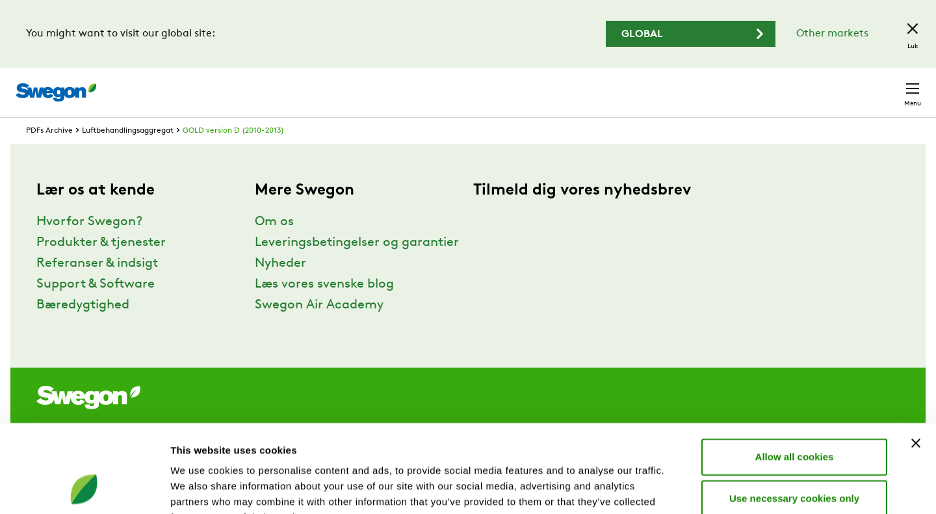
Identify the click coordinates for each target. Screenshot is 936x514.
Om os (274, 245)
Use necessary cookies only (794, 416)
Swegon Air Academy (319, 329)
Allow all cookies (794, 375)
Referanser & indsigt (97, 287)
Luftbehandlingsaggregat (128, 155)
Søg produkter (578, 85)
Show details (682, 488)
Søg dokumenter (680, 86)
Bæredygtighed (82, 329)
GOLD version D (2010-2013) (233, 155)
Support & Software (95, 308)
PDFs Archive (49, 155)
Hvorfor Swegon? (89, 245)
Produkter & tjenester (101, 266)
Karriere (759, 85)
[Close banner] (915, 361)
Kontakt (889, 86)
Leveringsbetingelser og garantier (357, 266)
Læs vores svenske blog (324, 308)
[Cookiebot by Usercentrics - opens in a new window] (84, 488)
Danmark (821, 85)
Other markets (832, 34)
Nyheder (280, 287)
